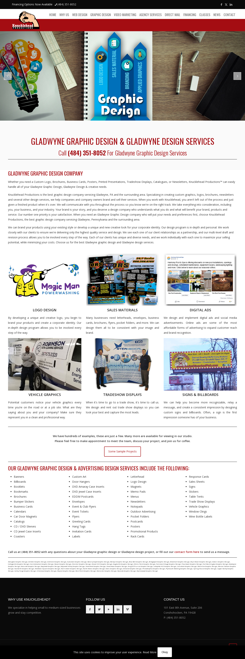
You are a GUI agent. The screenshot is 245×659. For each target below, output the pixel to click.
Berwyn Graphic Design (119, 562)
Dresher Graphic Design (81, 564)
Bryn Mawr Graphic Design (200, 562)
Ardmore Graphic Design (56, 562)
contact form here (186, 552)
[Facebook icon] (221, 4)
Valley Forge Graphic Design (25, 571)
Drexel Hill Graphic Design (102, 564)
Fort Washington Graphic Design (215, 564)
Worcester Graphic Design (107, 571)
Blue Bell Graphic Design (138, 562)
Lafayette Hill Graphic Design (165, 566)
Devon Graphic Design (62, 564)
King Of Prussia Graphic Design (140, 566)
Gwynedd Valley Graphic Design (73, 566)
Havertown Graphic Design (116, 566)
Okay (165, 652)
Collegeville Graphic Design (18, 564)
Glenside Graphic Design (30, 566)
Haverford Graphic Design (96, 566)
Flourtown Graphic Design (192, 564)
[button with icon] (90, 609)
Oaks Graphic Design (114, 568)
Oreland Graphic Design (132, 568)
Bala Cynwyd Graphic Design (98, 562)
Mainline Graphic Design (207, 566)
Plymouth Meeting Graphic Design (179, 568)
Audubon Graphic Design (77, 562)
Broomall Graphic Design (180, 562)
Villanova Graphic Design (46, 571)
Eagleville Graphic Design (123, 564)
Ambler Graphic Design (37, 562)
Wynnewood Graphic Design (147, 571)
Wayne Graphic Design (66, 571)
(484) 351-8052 (176, 617)
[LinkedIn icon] (230, 4)
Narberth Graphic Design (24, 568)
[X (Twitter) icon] (226, 4)
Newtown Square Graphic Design (47, 568)
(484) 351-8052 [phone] (66, 4)
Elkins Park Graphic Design (144, 564)
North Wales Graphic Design (94, 568)
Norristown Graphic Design (71, 568)
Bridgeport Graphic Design (159, 562)
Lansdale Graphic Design (187, 566)
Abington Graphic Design (18, 562)
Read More (150, 652)
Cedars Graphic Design (221, 562)
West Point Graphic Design (85, 571)
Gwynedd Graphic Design (50, 566)
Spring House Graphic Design (204, 568)
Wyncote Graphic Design (126, 571)
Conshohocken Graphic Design (42, 564)
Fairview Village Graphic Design (168, 564)
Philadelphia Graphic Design (153, 568)
